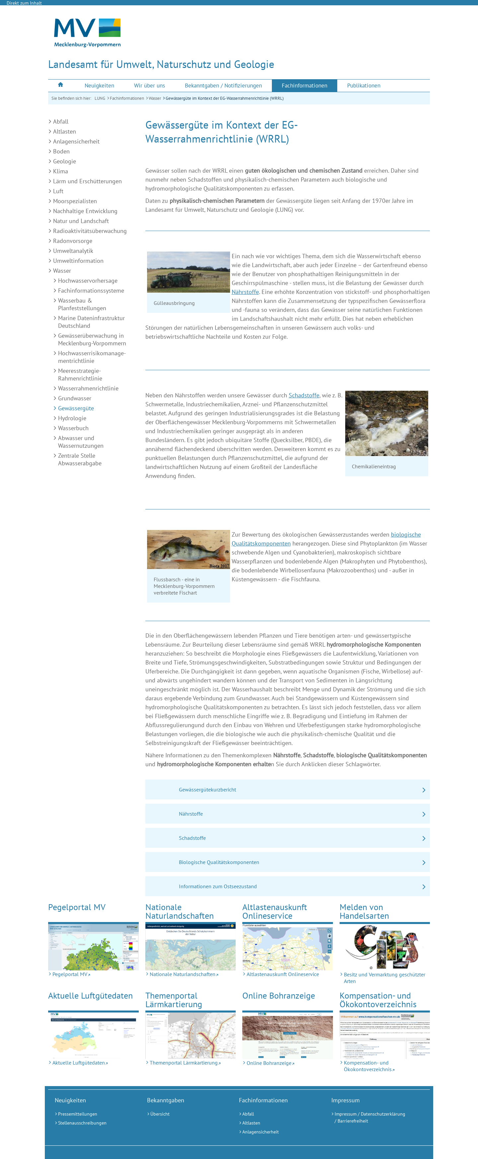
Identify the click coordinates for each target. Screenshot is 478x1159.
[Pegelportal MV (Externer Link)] (93, 947)
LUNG (100, 98)
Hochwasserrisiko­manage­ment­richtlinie (92, 357)
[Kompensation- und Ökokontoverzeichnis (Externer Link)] (385, 1036)
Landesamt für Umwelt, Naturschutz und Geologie (161, 64)
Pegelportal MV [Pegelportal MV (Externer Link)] (77, 906)
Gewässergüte (76, 408)
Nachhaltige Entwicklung (85, 211)
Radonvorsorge (72, 241)
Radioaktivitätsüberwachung (90, 231)
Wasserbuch (73, 428)
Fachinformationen (127, 98)
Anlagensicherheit (76, 141)
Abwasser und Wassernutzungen (81, 441)
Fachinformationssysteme (91, 290)
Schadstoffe (304, 395)
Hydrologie (72, 418)
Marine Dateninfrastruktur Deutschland (91, 321)
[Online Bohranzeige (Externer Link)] (287, 1036)
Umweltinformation (78, 260)
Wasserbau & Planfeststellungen (82, 304)
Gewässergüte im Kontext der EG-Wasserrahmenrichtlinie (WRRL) (225, 98)
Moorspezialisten (75, 201)
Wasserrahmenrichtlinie (88, 388)
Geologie (64, 161)
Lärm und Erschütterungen (87, 181)
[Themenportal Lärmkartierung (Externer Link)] (190, 1036)
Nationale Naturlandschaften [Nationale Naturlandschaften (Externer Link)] (179, 911)
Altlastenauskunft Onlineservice (274, 911)
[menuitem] (61, 85)
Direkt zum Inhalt (24, 3)
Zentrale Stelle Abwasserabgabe (80, 459)
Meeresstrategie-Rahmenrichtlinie (80, 374)
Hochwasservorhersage (88, 280)
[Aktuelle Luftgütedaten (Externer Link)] (93, 1036)
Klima (60, 171)
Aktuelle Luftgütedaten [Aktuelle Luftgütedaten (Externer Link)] (90, 995)
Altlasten (64, 131)
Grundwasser (74, 398)
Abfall (60, 121)
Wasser (155, 98)
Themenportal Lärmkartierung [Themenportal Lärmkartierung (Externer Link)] (173, 1000)
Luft (58, 191)
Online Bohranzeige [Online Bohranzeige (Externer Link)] (278, 995)
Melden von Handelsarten (364, 911)
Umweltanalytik (73, 251)
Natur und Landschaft (81, 221)
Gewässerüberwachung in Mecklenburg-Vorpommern (92, 339)
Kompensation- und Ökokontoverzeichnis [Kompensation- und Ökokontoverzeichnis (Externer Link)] (378, 1000)
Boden (61, 151)
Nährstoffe (245, 292)
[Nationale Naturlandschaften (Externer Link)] (190, 947)
